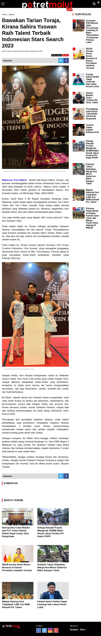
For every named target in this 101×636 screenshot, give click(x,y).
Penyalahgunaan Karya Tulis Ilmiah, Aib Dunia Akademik (92, 114)
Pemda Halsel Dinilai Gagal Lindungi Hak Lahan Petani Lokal (52, 604)
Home (4, 14)
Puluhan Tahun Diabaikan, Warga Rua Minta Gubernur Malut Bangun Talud (52, 567)
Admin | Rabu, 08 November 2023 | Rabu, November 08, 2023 (22, 51)
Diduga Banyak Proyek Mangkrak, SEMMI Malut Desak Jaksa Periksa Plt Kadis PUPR (92, 149)
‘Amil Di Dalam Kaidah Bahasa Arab (92, 128)
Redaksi (74, 629)
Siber (82, 629)
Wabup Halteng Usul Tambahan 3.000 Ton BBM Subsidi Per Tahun (16, 604)
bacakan (56, 55)
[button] (98, 1)
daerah (11, 14)
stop (65, 55)
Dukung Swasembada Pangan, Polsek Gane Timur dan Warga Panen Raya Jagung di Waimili (92, 218)
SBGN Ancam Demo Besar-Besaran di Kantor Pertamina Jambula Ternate (17, 567)
